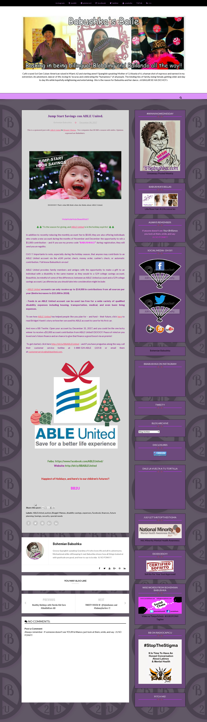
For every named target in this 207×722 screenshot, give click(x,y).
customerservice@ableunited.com (45, 351)
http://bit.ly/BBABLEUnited (65, 343)
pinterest (86, 3)
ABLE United (55, 130)
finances (105, 513)
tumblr (73, 3)
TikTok (139, 3)
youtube (127, 3)
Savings (37, 516)
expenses (87, 513)
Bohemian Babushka (160, 350)
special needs (56, 516)
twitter (114, 3)
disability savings (74, 513)
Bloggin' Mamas (69, 130)
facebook (101, 3)
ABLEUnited (38, 513)
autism (48, 513)
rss (149, 3)
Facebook (96, 513)
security (46, 516)
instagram (60, 3)
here (120, 316)
